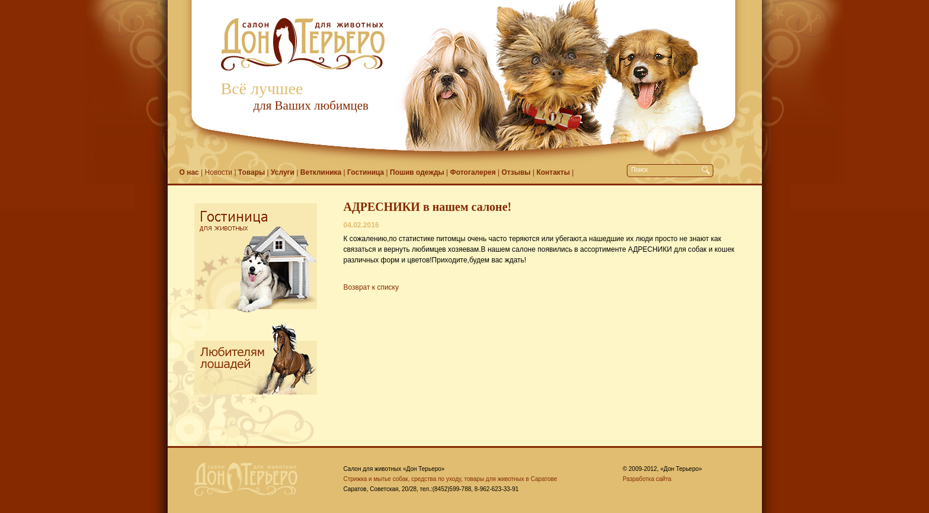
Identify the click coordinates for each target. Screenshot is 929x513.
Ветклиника (321, 172)
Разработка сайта (647, 479)
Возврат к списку (371, 287)
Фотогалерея (473, 172)
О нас (189, 172)
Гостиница (365, 172)
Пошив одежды (417, 172)
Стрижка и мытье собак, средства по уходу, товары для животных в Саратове (451, 479)
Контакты (553, 172)
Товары (251, 172)
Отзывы (516, 172)
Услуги (282, 172)
